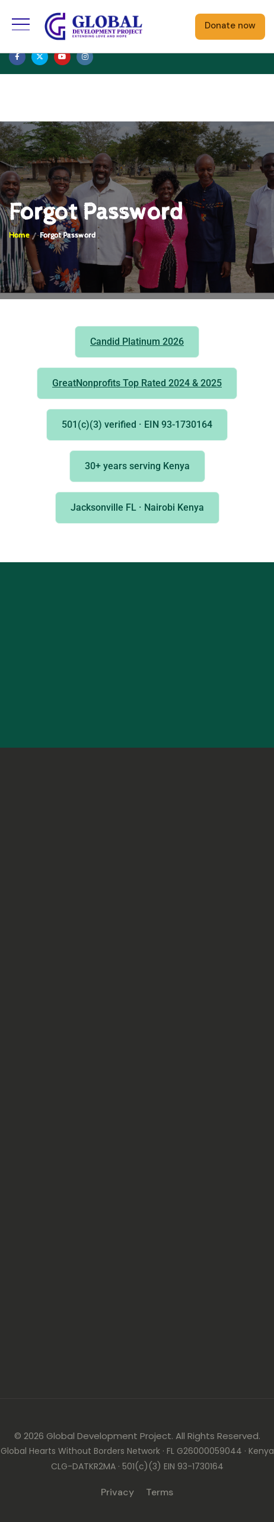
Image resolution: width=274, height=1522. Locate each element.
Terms (159, 1492)
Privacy (117, 1492)
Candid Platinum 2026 (137, 341)
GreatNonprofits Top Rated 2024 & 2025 (137, 383)
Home (19, 235)
